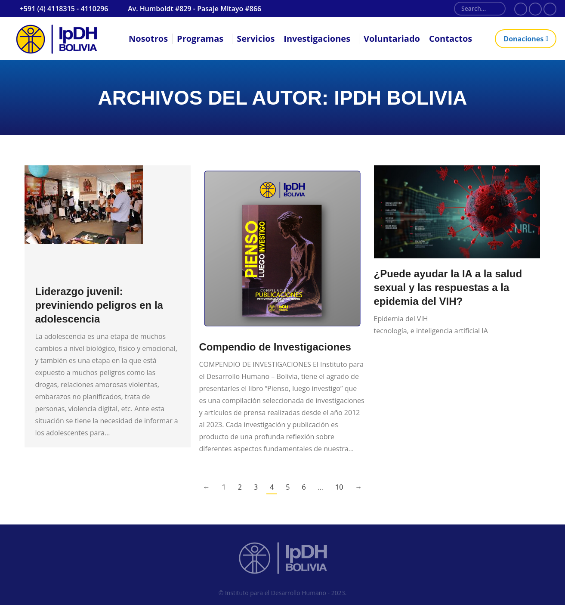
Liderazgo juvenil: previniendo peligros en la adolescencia (99, 305)
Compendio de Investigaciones (275, 347)
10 (339, 487)
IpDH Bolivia (400, 98)
